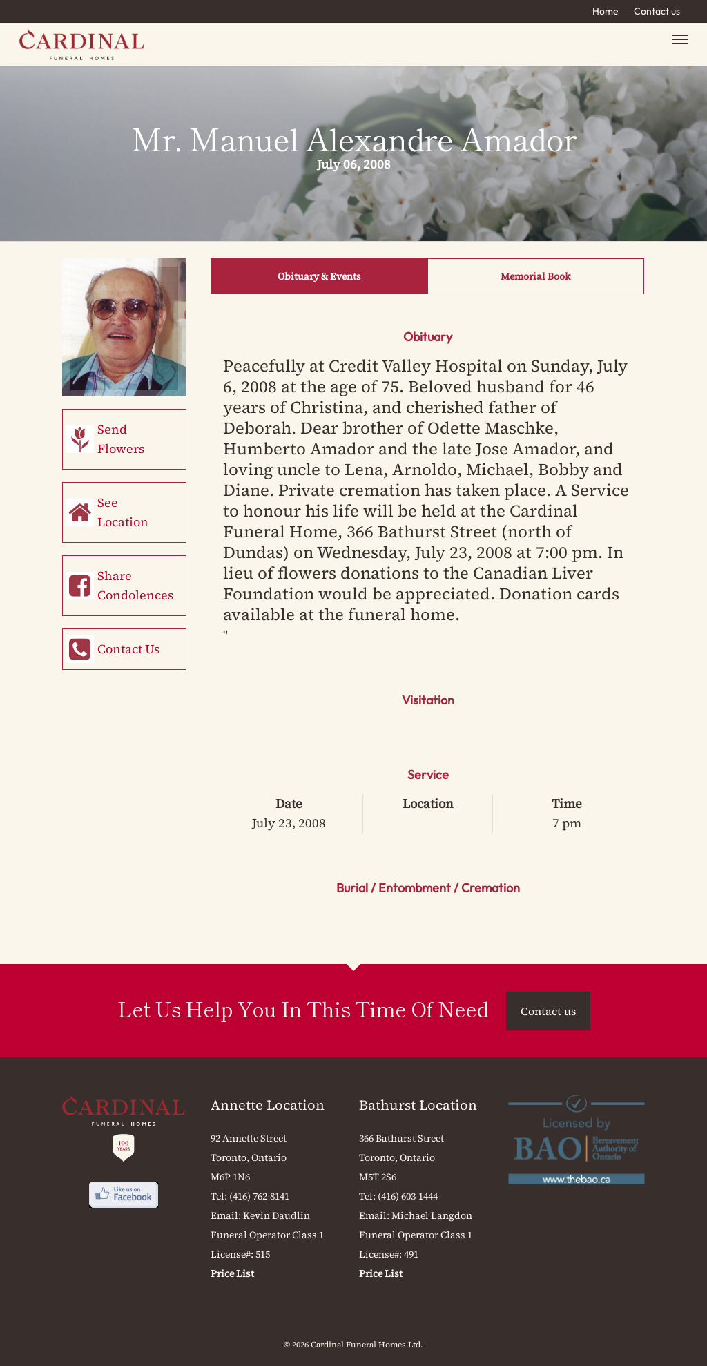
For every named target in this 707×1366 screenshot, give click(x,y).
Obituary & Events (319, 276)
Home (605, 11)
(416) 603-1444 (408, 1196)
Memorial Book (535, 276)
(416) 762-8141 (259, 1196)
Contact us (657, 11)
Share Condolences (135, 585)
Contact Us (128, 648)
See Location (122, 512)
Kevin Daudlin (276, 1215)
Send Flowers (120, 439)
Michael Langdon (431, 1215)
